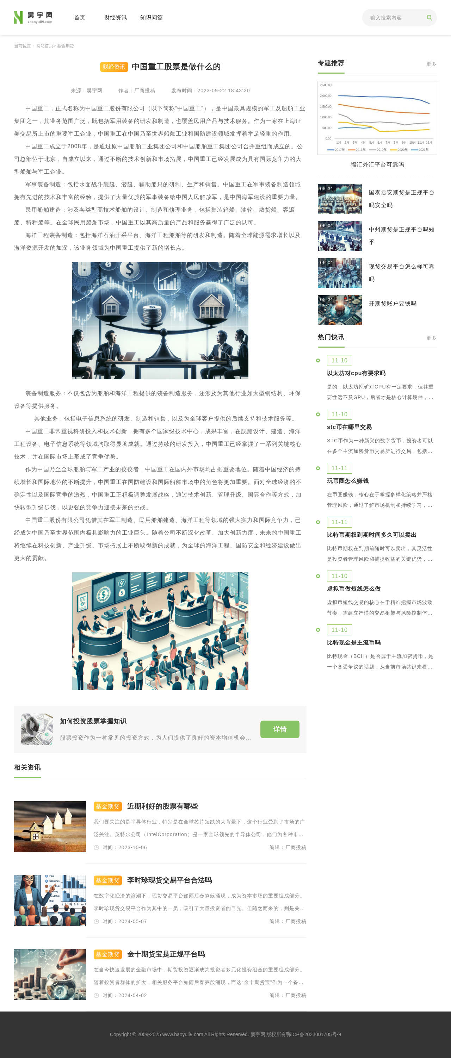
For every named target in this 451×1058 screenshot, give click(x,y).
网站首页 (44, 45)
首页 (79, 17)
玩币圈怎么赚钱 (348, 481)
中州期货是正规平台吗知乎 (402, 235)
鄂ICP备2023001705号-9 (313, 1034)
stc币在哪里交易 (349, 427)
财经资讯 (115, 17)
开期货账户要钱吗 (393, 303)
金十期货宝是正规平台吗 (166, 954)
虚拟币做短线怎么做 (354, 589)
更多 (431, 64)
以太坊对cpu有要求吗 (356, 373)
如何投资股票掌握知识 (93, 721)
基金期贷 (65, 45)
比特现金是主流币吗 (354, 643)
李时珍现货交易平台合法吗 (169, 880)
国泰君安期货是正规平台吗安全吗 (402, 198)
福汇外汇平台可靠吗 (377, 165)
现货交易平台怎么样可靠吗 (402, 272)
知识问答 (151, 17)
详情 (280, 729)
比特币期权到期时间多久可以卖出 (372, 535)
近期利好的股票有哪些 (162, 806)
